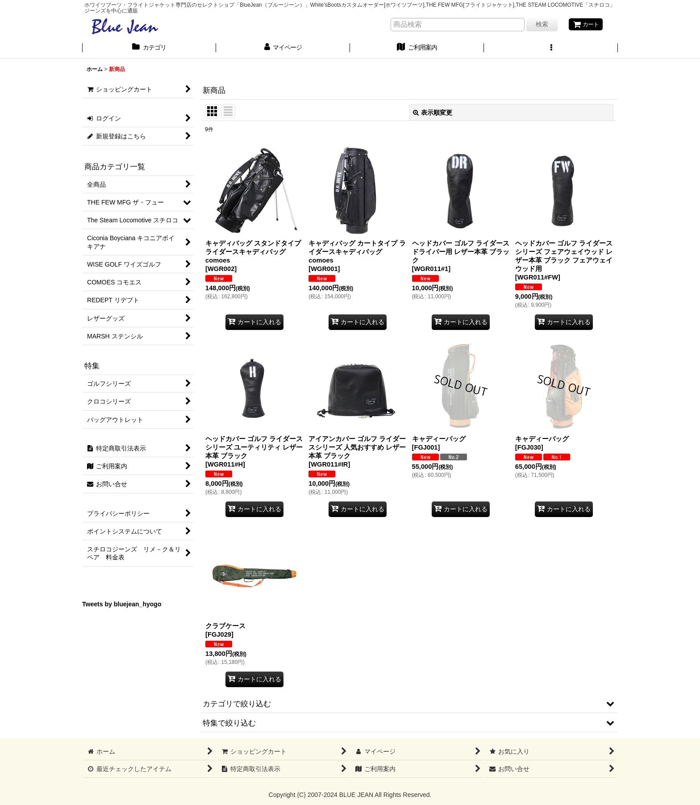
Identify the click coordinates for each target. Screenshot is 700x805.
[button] (551, 48)
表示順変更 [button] (432, 113)
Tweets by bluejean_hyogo (122, 605)
